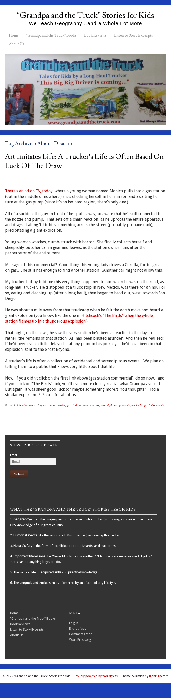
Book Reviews (95, 35)
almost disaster (56, 405)
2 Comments (156, 405)
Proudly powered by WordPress (96, 676)
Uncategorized (26, 405)
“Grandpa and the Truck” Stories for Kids (85, 15)
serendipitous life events (115, 405)
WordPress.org (80, 640)
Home (14, 35)
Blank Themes (158, 676)
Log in (73, 623)
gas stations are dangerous (83, 405)
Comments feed (80, 634)
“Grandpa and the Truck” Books (51, 35)
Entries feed (77, 628)
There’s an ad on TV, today (29, 191)
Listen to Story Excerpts (133, 35)
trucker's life (138, 405)
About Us (16, 44)
